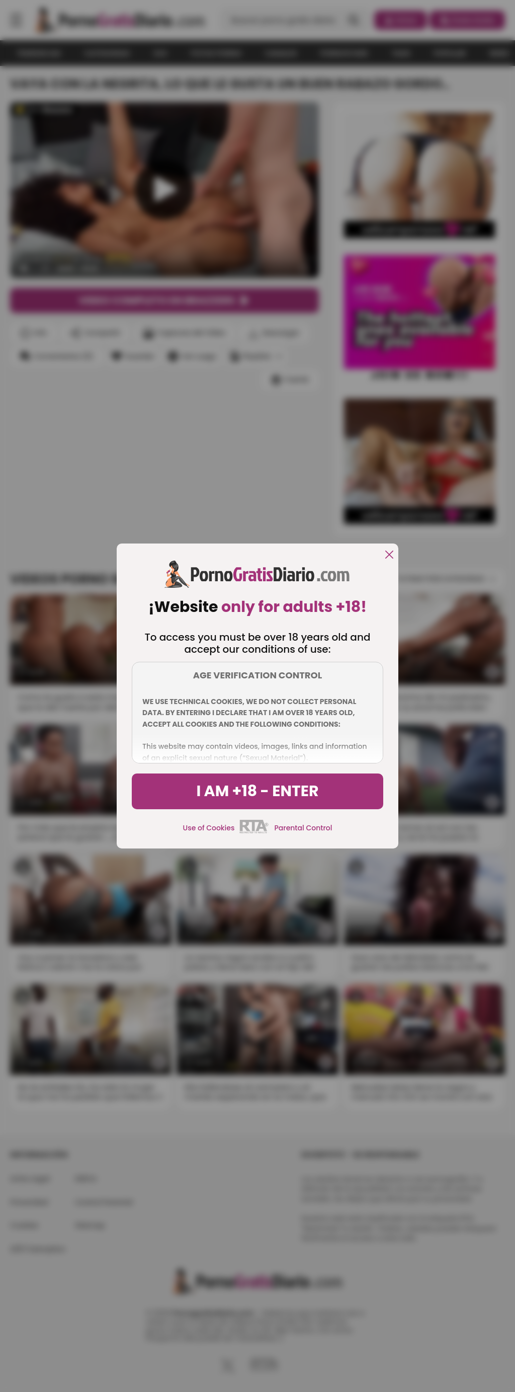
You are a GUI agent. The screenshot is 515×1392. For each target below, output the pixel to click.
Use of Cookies (209, 828)
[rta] (254, 832)
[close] (389, 555)
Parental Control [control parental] (303, 828)
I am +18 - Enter (257, 791)
